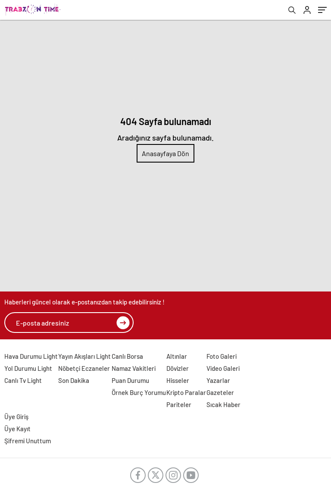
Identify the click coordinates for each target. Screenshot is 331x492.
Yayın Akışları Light (84, 356)
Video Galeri (223, 368)
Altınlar (176, 356)
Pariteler (178, 404)
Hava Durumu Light (31, 356)
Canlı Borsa (127, 356)
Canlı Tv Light (23, 380)
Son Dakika (73, 380)
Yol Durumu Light (28, 368)
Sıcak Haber (223, 404)
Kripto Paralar (186, 392)
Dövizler (177, 368)
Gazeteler (220, 392)
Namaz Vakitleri (134, 368)
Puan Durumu (130, 380)
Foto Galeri (221, 356)
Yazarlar (218, 380)
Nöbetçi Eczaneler (84, 368)
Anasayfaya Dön (165, 153)
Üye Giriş (16, 416)
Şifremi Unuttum (27, 441)
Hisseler (177, 380)
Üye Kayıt (17, 428)
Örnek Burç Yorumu (139, 392)
